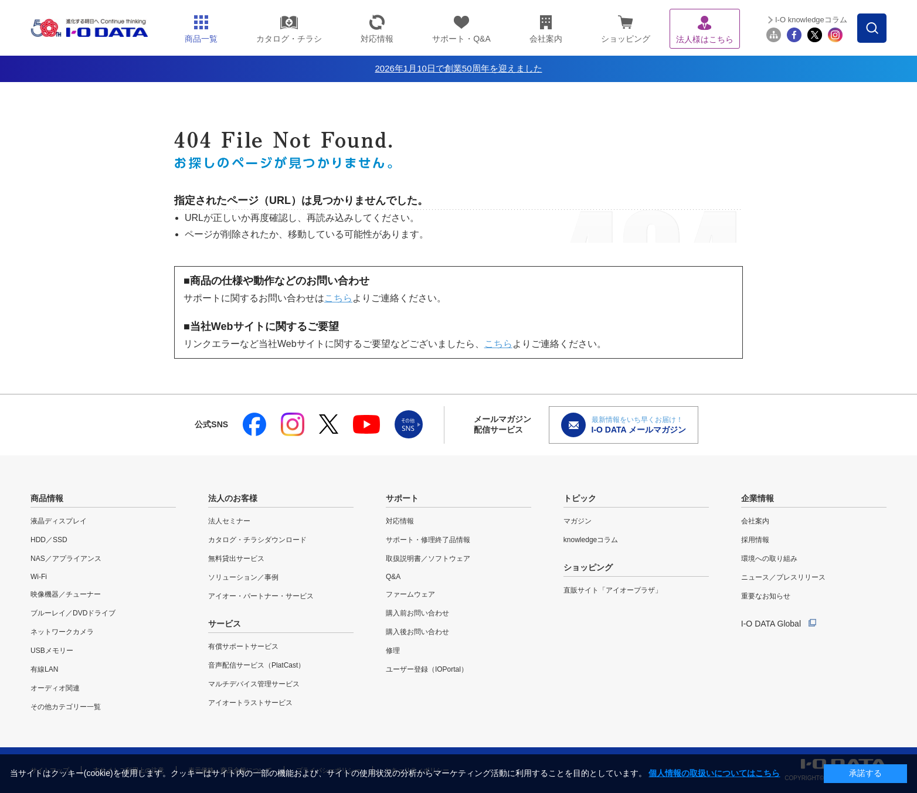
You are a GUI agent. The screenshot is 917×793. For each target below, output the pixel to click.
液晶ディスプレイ (58, 521)
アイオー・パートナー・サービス (261, 596)
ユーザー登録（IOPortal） (427, 669)
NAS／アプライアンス (65, 558)
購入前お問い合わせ (417, 613)
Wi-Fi (38, 577)
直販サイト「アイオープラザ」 (612, 590)
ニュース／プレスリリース (783, 577)
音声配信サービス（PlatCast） (256, 665)
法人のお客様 (232, 498)
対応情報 (400, 521)
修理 (393, 650)
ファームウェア (410, 594)
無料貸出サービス (236, 558)
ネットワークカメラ (62, 632)
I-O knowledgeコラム (811, 19)
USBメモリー (51, 650)
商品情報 (46, 498)
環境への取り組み (769, 558)
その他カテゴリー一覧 (65, 707)
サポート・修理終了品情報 (428, 540)
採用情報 (755, 540)
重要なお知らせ (765, 596)
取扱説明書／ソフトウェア (428, 558)
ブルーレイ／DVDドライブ (73, 613)
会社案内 (755, 521)
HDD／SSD (48, 540)
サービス (224, 623)
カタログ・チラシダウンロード (257, 540)
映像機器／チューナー (65, 594)
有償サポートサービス (243, 646)
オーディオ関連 (55, 688)
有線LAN (44, 669)
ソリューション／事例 (243, 577)
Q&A (393, 577)
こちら (338, 298)
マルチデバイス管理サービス (254, 684)
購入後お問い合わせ (417, 632)
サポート (402, 498)
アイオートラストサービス (250, 703)
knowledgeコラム (590, 540)
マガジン (577, 521)
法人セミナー (229, 521)
